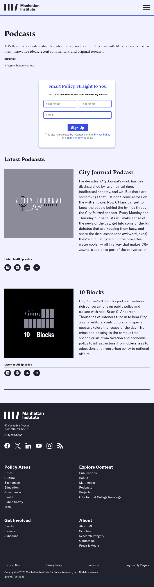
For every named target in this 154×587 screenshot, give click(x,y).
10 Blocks (91, 292)
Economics (12, 483)
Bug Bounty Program (137, 565)
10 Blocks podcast (115, 301)
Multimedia (87, 483)
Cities (8, 473)
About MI (85, 526)
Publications (88, 473)
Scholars (85, 531)
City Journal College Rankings (100, 497)
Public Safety (13, 502)
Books (83, 478)
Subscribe (11, 536)
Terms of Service (76, 137)
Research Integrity (91, 536)
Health (9, 497)
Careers (9, 531)
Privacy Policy (102, 134)
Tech (7, 507)
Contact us (87, 541)
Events (9, 526)
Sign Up (77, 127)
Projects (85, 492)
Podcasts (85, 487)
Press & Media (89, 546)
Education (11, 487)
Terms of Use (12, 565)
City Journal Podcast (106, 172)
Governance (12, 492)
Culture (9, 478)
